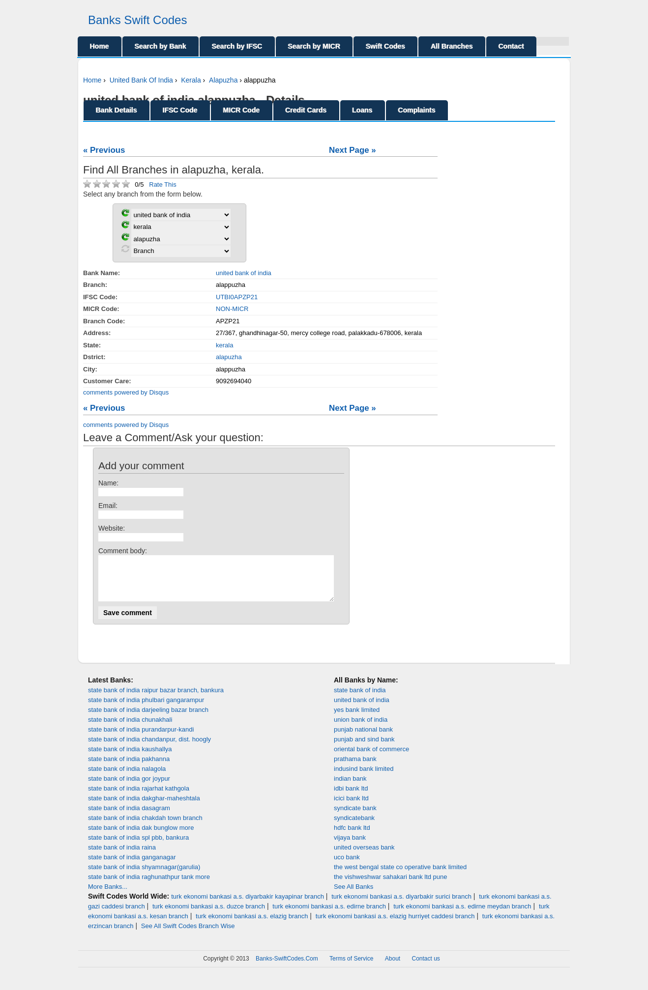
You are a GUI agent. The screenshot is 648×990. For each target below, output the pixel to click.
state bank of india (360, 699)
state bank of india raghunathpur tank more (149, 885)
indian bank (350, 787)
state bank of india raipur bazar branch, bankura (156, 699)
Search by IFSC (237, 46)
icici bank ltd (351, 807)
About (392, 967)
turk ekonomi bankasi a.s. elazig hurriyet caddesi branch (395, 925)
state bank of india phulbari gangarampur (146, 708)
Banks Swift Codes (137, 20)
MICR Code (241, 110)
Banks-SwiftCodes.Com (287, 967)
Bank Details (116, 110)
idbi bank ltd (351, 797)
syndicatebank (354, 826)
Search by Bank (160, 46)
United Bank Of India (141, 80)
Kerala (191, 80)
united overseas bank (364, 856)
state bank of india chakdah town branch (145, 826)
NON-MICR (232, 308)
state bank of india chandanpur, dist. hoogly (149, 748)
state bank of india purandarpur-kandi (141, 738)
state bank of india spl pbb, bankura (138, 846)
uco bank (347, 866)
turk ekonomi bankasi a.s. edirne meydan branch (462, 915)
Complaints (417, 110)
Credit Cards (306, 110)
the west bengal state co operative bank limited (400, 875)
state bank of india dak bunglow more (141, 836)
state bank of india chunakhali (130, 728)
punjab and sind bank (364, 748)
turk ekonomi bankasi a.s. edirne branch (329, 915)
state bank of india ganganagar (132, 866)
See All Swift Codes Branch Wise (188, 934)
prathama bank (355, 767)
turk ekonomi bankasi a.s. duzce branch (208, 915)
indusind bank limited (363, 777)
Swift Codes (385, 46)
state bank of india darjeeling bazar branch (148, 718)
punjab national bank (363, 738)
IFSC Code (180, 110)
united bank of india (243, 273)
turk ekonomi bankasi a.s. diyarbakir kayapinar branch (247, 905)
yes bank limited (357, 718)
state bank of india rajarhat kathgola (138, 797)
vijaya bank (350, 846)
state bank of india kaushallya (130, 758)
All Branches (452, 46)
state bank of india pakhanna (129, 767)
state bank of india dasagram (129, 816)
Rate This (162, 184)
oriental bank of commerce (371, 758)
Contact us (426, 967)
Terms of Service (351, 967)
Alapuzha (223, 80)
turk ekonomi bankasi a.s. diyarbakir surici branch (401, 905)
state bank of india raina (122, 856)
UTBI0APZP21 (237, 297)
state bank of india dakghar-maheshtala (144, 807)
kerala (224, 345)
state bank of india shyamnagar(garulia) (144, 875)
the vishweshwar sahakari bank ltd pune (390, 885)
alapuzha (229, 357)
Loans (363, 110)
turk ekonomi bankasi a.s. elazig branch (252, 925)
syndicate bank (355, 816)
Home (99, 46)
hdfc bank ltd (352, 836)
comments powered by (126, 392)
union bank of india (360, 728)
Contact (511, 46)
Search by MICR (314, 46)
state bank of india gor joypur (129, 787)
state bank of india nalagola (127, 777)
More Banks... (107, 895)
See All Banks (353, 895)
